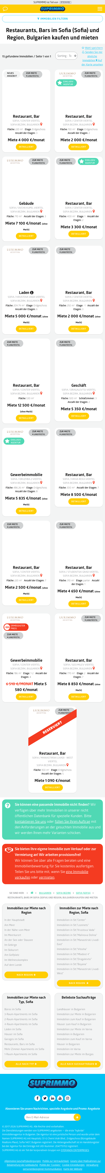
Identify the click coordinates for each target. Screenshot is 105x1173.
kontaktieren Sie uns (30, 821)
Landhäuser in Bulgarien (71, 1009)
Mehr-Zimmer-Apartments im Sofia (24, 1049)
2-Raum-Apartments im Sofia (21, 1019)
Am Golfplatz (11, 954)
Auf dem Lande (13, 964)
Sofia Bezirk (63, 893)
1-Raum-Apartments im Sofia (20, 1054)
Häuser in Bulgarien (68, 1044)
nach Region (26, 974)
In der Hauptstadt (14, 920)
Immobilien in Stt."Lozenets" (73, 925)
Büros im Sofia (12, 1009)
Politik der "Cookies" (50, 1165)
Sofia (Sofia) (83, 893)
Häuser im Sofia (13, 1034)
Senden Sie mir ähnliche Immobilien (92, 56)
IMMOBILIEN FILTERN (52, 18)
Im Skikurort (11, 950)
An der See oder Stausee (18, 940)
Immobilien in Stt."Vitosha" (72, 949)
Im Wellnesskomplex (16, 960)
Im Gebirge (10, 944)
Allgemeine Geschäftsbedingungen (22, 1161)
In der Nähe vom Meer (17, 930)
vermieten (46, 877)
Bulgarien (45, 893)
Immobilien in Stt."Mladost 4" (73, 954)
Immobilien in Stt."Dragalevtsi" (74, 959)
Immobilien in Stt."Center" (71, 920)
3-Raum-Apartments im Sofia (21, 1014)
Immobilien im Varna (69, 1049)
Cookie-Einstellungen (73, 1165)
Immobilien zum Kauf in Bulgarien (76, 1019)
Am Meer (9, 925)
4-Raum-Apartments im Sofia (21, 1024)
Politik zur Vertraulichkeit (55, 1161)
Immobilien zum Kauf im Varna (74, 1039)
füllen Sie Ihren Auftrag (72, 821)
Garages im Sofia (14, 1039)
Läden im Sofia (12, 1029)
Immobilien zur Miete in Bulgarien (76, 1014)
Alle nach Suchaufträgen (78, 1063)
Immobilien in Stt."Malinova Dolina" (77, 935)
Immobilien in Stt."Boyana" (72, 964)
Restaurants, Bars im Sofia (19, 1044)
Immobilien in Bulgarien (70, 1034)
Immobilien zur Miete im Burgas (75, 1054)
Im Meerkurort (12, 935)
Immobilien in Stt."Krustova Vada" (76, 930)
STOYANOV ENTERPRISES (75, 1150)
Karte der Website (72, 1169)
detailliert (25, 147)
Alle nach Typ (26, 1063)
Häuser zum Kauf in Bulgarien (74, 1024)
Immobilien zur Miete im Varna (74, 1029)
